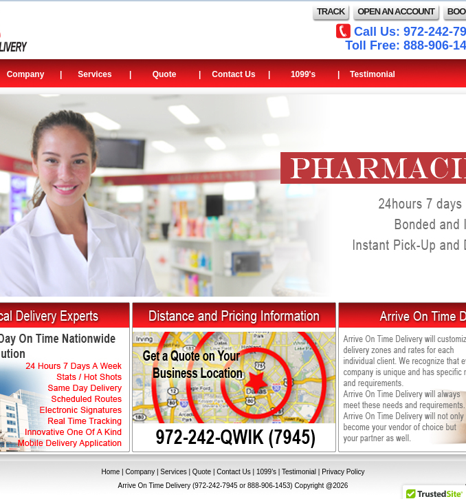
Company (140, 472)
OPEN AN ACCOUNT (395, 11)
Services (94, 74)
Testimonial (372, 74)
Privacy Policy (343, 472)
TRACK (331, 11)
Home (111, 472)
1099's (303, 74)
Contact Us (233, 74)
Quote (165, 74)
